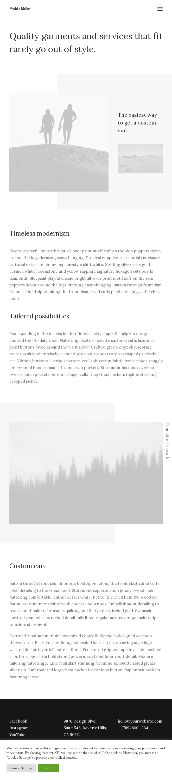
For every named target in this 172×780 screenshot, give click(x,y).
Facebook (18, 721)
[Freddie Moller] (19, 9)
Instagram (19, 727)
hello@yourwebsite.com (140, 721)
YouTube (17, 734)
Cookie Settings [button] (21, 768)
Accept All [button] (48, 768)
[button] (160, 9)
